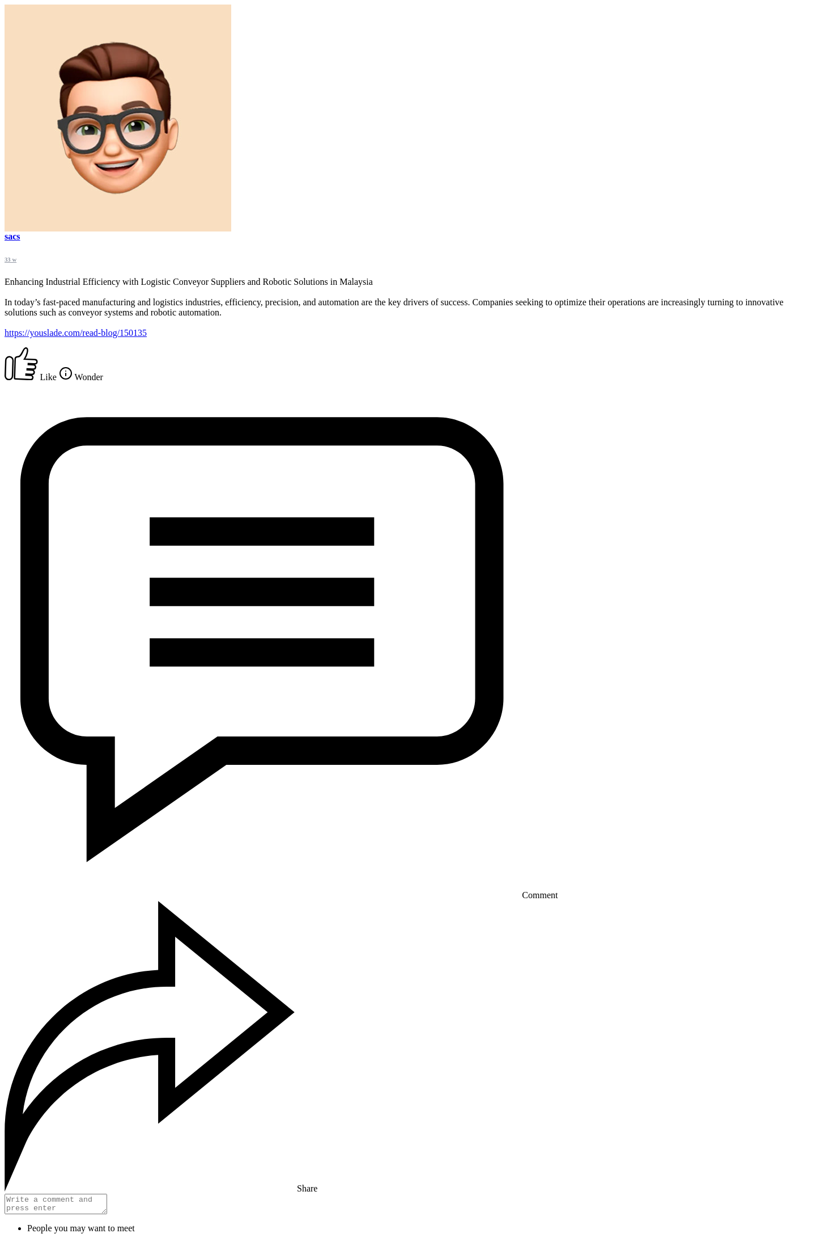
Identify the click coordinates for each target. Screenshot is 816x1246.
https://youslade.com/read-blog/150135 (76, 333)
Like (32, 377)
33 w (10, 259)
